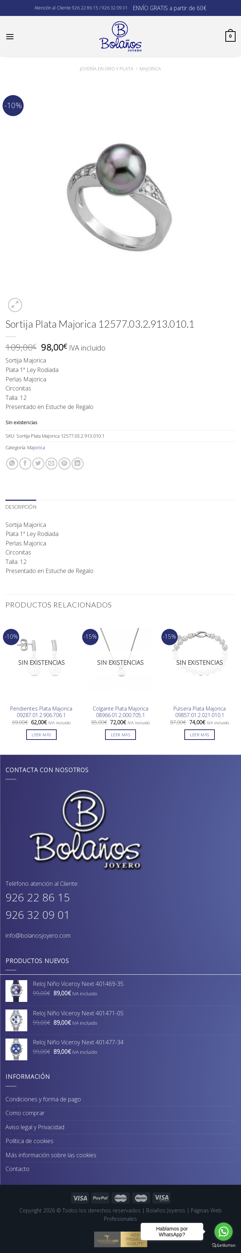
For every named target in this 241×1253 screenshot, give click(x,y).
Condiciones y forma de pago (43, 1099)
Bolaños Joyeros (165, 1210)
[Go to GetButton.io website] (223, 1245)
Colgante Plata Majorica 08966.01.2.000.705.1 (120, 712)
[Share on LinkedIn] (78, 464)
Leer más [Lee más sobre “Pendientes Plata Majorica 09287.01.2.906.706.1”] (41, 734)
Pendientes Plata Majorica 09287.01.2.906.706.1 (41, 712)
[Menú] (9, 36)
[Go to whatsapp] (223, 1232)
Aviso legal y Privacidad (34, 1127)
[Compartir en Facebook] (25, 464)
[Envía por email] (51, 464)
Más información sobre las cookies (50, 1155)
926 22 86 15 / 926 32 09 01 (100, 8)
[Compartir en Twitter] (38, 464)
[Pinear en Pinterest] (65, 464)
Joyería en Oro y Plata (106, 68)
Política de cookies (29, 1141)
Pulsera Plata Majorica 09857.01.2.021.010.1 (199, 712)
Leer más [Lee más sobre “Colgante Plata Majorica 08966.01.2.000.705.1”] (120, 734)
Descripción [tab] (20, 507)
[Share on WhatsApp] (12, 464)
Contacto (17, 1169)
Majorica (150, 68)
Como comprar (25, 1113)
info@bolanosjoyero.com (38, 935)
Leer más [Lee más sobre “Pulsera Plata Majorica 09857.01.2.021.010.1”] (199, 734)
